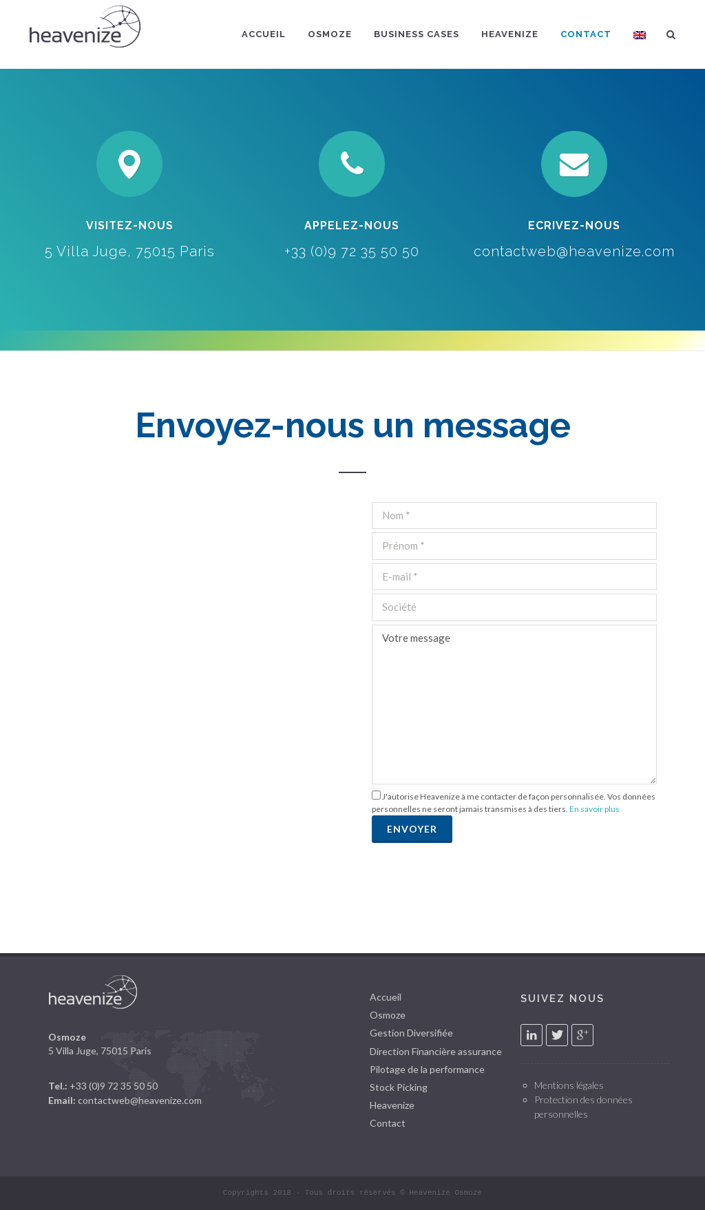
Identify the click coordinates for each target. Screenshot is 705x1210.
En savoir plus (594, 809)
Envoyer (412, 829)
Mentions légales (569, 1085)
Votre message (514, 704)
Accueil (385, 997)
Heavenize (392, 1105)
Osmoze (388, 1015)
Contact (388, 1123)
